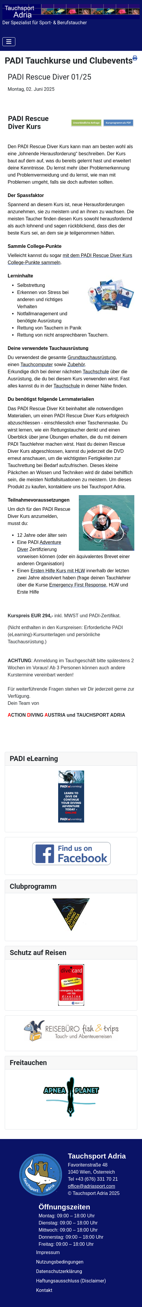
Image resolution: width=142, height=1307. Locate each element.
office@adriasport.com (91, 1186)
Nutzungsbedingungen (59, 1262)
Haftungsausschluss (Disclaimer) (71, 1281)
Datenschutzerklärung (59, 1271)
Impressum (48, 1252)
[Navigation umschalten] (8, 41)
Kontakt (44, 1290)
